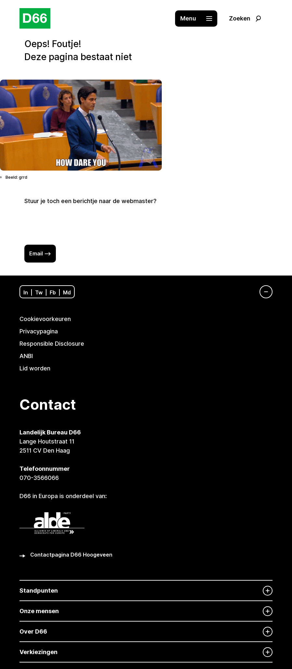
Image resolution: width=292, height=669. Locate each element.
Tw (39, 292)
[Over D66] (146, 631)
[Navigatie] (263, 292)
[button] (199, 18)
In (25, 292)
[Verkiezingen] (146, 652)
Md (67, 292)
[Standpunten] (146, 590)
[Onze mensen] (146, 611)
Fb (53, 292)
